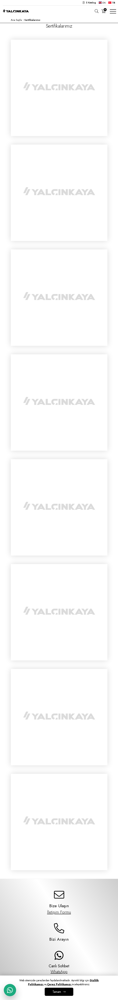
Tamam (56, 992)
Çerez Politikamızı (59, 984)
